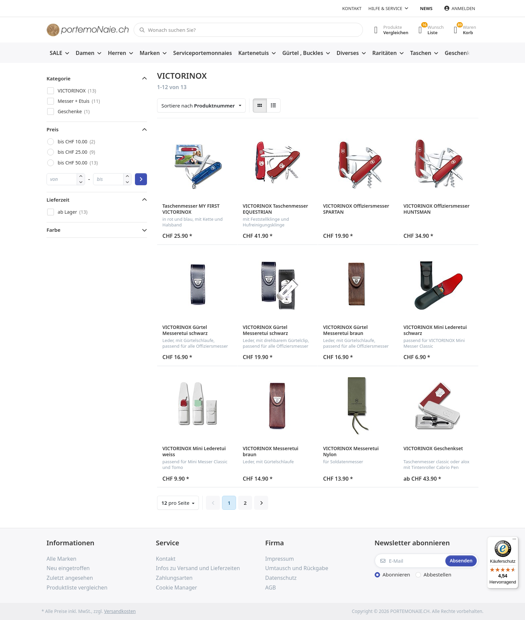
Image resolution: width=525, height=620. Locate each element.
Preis (53, 129)
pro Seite (176, 502)
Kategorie (59, 78)
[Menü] (514, 541)
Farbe (54, 229)
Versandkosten (120, 611)
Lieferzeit (58, 199)
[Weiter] (261, 503)
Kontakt (352, 8)
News (426, 8)
